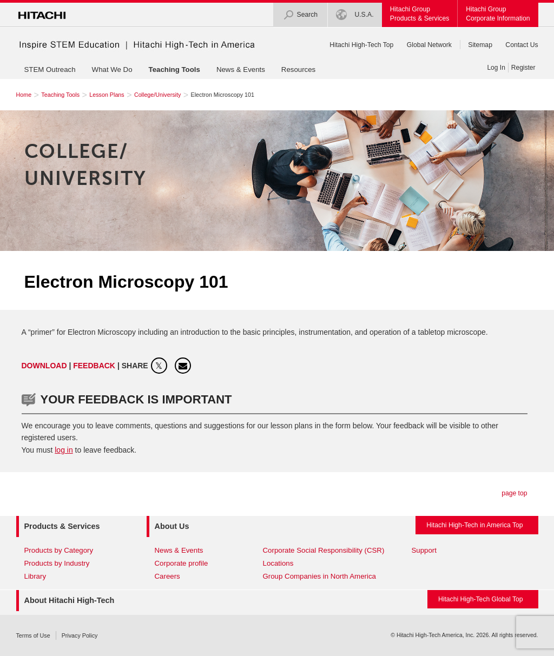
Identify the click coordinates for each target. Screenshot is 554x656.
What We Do (112, 69)
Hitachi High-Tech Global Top (480, 599)
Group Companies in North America (319, 576)
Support (424, 550)
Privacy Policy (80, 635)
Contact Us (521, 45)
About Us (172, 526)
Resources (298, 69)
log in (63, 450)
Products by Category (59, 550)
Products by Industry (57, 563)
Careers (167, 576)
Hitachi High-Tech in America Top (474, 525)
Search (300, 15)
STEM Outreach (50, 69)
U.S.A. (355, 15)
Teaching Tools (174, 69)
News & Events (240, 69)
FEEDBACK (95, 365)
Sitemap (480, 45)
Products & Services (62, 526)
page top (514, 493)
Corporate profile (181, 563)
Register (523, 67)
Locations (278, 563)
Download (44, 365)
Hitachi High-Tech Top (361, 45)
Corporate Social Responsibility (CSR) (324, 550)
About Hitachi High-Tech (69, 600)
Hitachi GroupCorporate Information (498, 13)
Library (35, 576)
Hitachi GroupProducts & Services (419, 13)
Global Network (429, 45)
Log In (496, 67)
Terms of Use (33, 635)
